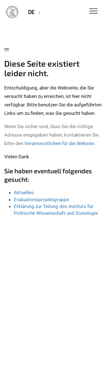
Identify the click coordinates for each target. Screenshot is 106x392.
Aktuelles (24, 192)
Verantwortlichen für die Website (59, 143)
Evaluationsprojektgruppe (41, 199)
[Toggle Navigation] (93, 11)
